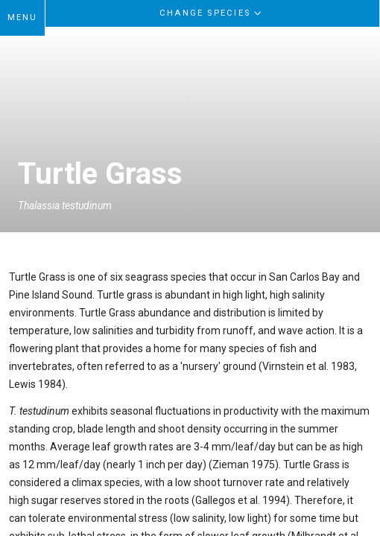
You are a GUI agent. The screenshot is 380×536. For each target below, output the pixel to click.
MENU (22, 17)
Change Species (212, 12)
